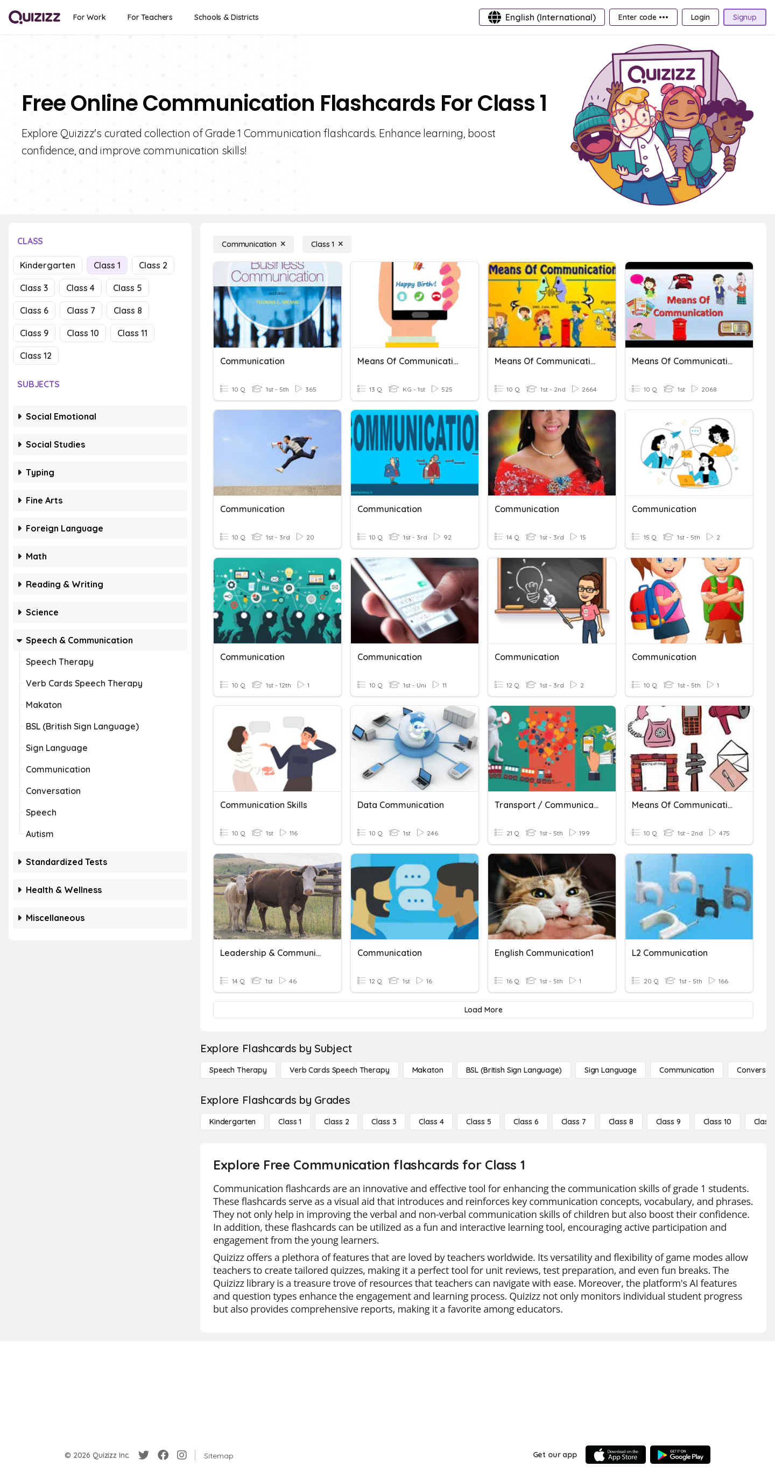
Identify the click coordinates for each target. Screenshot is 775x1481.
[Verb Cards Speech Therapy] (339, 1070)
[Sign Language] (610, 1070)
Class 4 (80, 287)
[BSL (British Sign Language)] (514, 1070)
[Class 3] (383, 1121)
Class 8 (128, 310)
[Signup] (744, 17)
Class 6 (34, 310)
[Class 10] (717, 1121)
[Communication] (253, 244)
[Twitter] (143, 1455)
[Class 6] (525, 1121)
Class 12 (36, 355)
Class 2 (153, 265)
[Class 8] (621, 1121)
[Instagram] (182, 1455)
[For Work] (90, 17)
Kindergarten (47, 265)
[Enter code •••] (643, 17)
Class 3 (34, 287)
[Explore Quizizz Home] (34, 17)
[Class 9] (668, 1121)
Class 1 (107, 265)
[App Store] (616, 1454)
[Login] (700, 17)
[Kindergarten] (232, 1121)
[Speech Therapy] (238, 1070)
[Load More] (483, 1009)
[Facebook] (163, 1455)
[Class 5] (478, 1121)
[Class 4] (431, 1121)
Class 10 (83, 333)
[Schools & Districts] (226, 17)
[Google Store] (680, 1454)
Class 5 (127, 287)
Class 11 (132, 333)
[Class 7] (573, 1121)
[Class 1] (326, 244)
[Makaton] (428, 1070)
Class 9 (34, 333)
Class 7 (81, 310)
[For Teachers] (150, 17)
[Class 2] (336, 1121)
